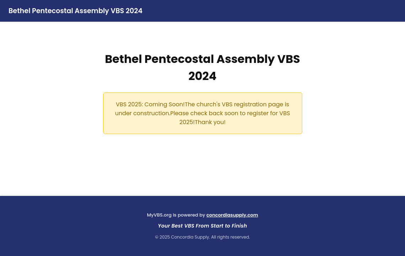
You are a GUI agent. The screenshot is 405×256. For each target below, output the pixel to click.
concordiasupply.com (232, 215)
